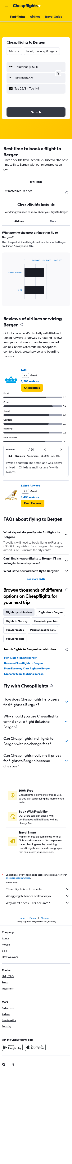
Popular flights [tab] (15, 638)
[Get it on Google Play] (12, 1047)
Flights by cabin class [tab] (19, 612)
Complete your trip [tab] (45, 621)
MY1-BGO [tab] (36, 181)
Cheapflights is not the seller (38, 889)
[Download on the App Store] (35, 1047)
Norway (45, 918)
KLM (23, 369)
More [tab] (53, 221)
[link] (32, 388)
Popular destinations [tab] (43, 629)
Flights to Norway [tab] (17, 621)
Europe (32, 918)
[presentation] (67, 192)
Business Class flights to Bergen (23, 663)
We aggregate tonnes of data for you (38, 896)
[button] (6, 6)
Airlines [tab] (19, 221)
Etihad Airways (30, 485)
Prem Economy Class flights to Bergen (27, 668)
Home (22, 918)
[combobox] (14, 51)
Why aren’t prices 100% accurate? (38, 903)
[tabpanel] (36, 269)
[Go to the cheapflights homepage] (27, 6)
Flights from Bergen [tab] (50, 612)
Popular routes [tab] (15, 629)
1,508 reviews (30, 381)
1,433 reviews (30, 497)
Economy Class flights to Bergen (23, 673)
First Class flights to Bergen (20, 657)
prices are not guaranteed (18, 878)
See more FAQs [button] (36, 578)
